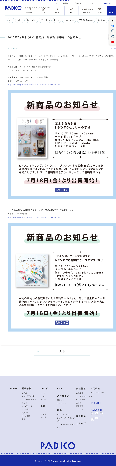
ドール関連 (26, 416)
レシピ (44, 389)
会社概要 (79, 393)
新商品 (24, 393)
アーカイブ (63, 396)
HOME (14, 389)
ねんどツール (27, 406)
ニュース (54, 3)
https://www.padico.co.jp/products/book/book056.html (34, 217)
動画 (43, 406)
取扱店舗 (78, 3)
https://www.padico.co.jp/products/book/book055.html (34, 85)
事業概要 (79, 406)
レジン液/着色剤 (28, 396)
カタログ (90, 3)
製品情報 (26, 389)
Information (69, 20)
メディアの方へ (87, 9)
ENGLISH (96, 403)
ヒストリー (80, 399)
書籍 (23, 419)
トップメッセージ (83, 396)
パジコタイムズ (63, 414)
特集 (59, 410)
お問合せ (95, 389)
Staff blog (102, 20)
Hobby (20, 20)
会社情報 (66, 3)
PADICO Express (86, 20)
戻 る (62, 353)
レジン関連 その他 (29, 399)
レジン (43, 393)
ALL (10, 20)
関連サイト (61, 400)
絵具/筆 (25, 412)
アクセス (79, 409)
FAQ (59, 389)
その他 (43, 399)
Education (31, 20)
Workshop (45, 20)
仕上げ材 (25, 409)
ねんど (24, 403)
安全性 (78, 403)
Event (56, 20)
